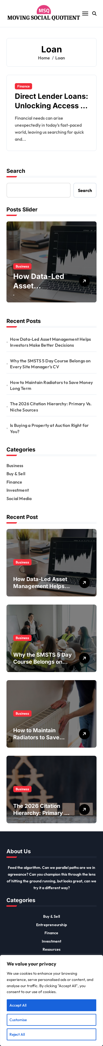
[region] (51, 1000)
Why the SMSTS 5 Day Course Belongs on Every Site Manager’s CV (50, 363)
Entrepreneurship (51, 924)
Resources (52, 949)
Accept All (17, 1005)
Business (22, 266)
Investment (17, 490)
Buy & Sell (15, 473)
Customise (18, 1019)
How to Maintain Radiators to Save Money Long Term (51, 385)
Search (15, 171)
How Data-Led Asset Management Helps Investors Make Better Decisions (50, 342)
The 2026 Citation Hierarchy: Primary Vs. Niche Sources (51, 406)
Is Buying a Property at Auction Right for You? (49, 428)
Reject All (17, 1034)
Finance (23, 86)
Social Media (19, 498)
